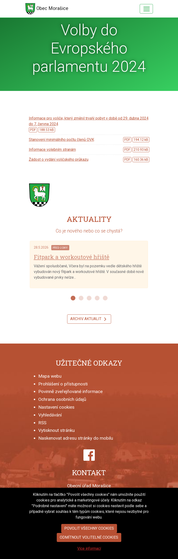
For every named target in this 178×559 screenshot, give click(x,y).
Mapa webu (49, 376)
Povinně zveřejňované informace (70, 391)
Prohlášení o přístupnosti (63, 384)
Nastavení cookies (56, 407)
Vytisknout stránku (56, 430)
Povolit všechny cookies (89, 541)
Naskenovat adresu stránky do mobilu (75, 438)
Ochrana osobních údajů (62, 399)
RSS (42, 422)
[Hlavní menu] (146, 8)
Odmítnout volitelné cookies (89, 550)
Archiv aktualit (89, 319)
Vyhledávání (50, 415)
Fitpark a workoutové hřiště (71, 257)
